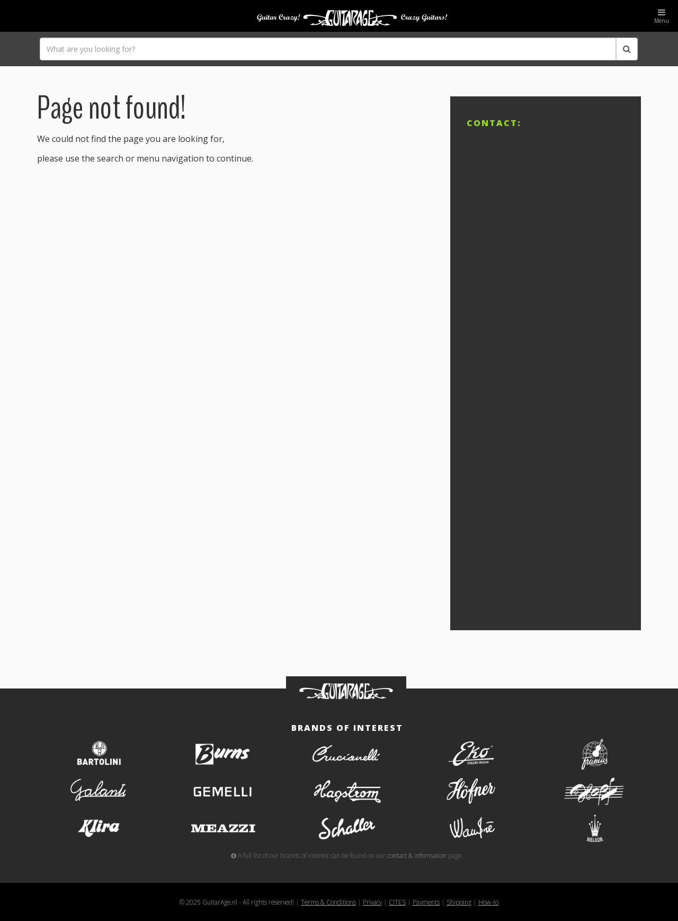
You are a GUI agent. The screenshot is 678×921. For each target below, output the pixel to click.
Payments (426, 902)
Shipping (459, 902)
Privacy (372, 902)
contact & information (417, 855)
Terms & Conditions (328, 902)
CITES (397, 902)
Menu (661, 16)
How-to (488, 902)
